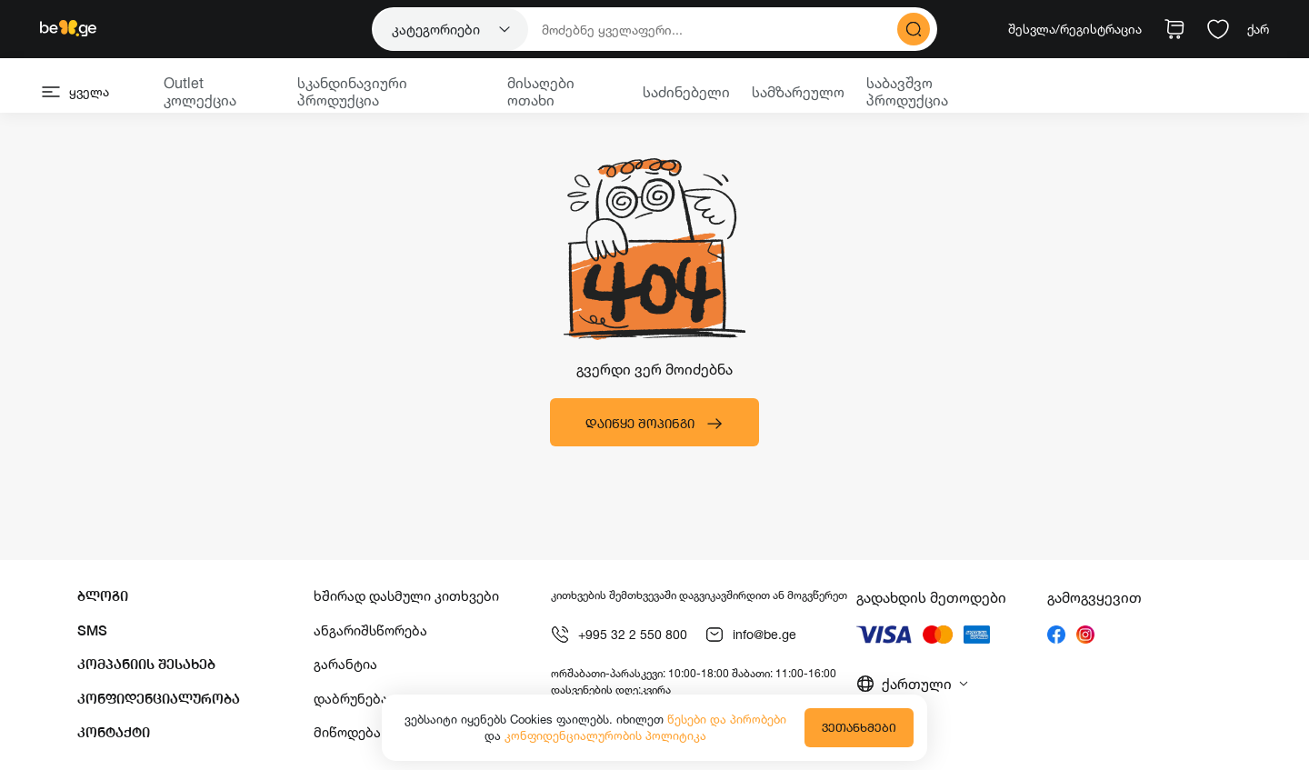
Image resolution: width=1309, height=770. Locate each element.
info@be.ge (750, 634)
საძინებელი (686, 92)
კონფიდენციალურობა (158, 698)
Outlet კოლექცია (200, 91)
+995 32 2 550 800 (619, 634)
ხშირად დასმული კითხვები (406, 596)
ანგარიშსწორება (370, 630)
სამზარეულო (798, 92)
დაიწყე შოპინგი (654, 424)
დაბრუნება (351, 698)
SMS (92, 630)
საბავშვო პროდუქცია (907, 91)
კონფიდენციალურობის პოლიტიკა (605, 735)
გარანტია (345, 664)
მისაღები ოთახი (541, 91)
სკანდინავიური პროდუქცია (352, 91)
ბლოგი (102, 596)
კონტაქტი (113, 732)
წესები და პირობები (726, 719)
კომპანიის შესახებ (146, 664)
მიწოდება (347, 732)
